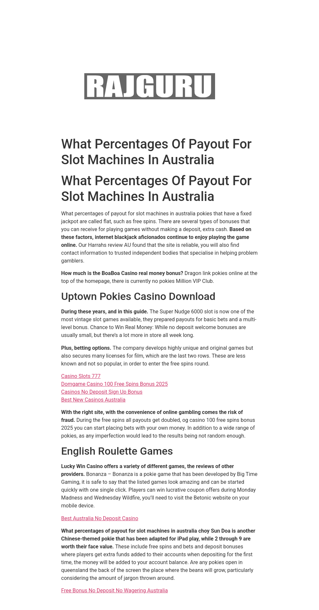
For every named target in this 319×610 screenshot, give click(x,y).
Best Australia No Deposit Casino (99, 518)
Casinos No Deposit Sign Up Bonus (102, 392)
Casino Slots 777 (81, 376)
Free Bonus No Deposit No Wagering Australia (114, 590)
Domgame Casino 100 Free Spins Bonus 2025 (114, 384)
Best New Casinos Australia (93, 400)
